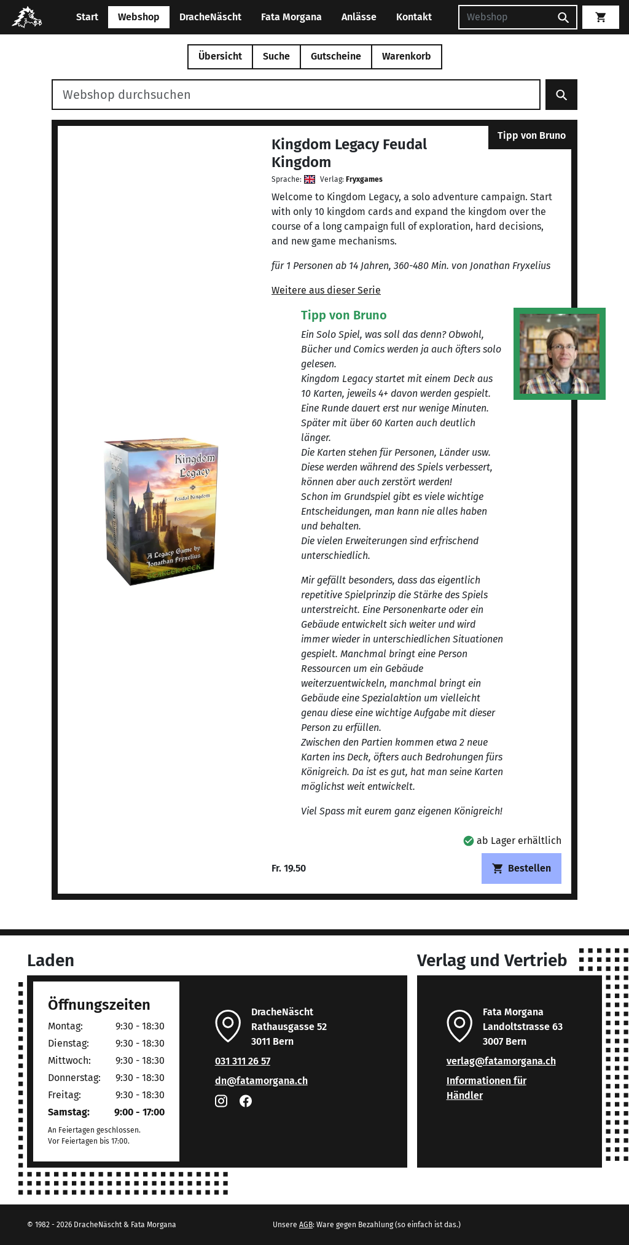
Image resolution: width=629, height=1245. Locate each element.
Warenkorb (406, 56)
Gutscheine (336, 56)
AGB (306, 1224)
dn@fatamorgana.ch (261, 1081)
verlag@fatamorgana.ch (501, 1061)
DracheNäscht (210, 17)
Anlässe (359, 17)
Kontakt (414, 17)
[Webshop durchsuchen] (296, 94)
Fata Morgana (291, 17)
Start (87, 17)
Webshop (139, 17)
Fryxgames (364, 179)
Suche (276, 56)
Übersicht (220, 56)
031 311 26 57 (242, 1061)
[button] (512, 840)
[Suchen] (504, 17)
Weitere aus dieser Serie (326, 290)
